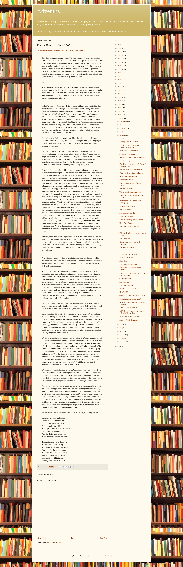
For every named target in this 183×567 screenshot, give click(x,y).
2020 (120, 66)
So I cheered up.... (125, 161)
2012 (120, 94)
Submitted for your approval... (129, 226)
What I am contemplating (128, 176)
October (123, 128)
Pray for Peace (124, 282)
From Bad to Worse (126, 258)
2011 (120, 97)
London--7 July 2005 (126, 285)
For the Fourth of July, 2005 (129, 308)
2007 (120, 111)
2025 (120, 48)
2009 (120, 104)
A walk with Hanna (126, 216)
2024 (120, 52)
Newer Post (42, 538)
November (124, 125)
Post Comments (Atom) (54, 542)
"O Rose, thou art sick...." (128, 206)
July (121, 139)
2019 (120, 69)
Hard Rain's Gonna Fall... (128, 289)
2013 (120, 90)
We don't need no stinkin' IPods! (130, 170)
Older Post (103, 538)
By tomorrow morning (127, 154)
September (124, 132)
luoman (95, 556)
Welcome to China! (126, 180)
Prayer (121, 230)
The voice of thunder (126, 247)
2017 (120, 76)
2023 (120, 55)
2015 (120, 83)
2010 (120, 101)
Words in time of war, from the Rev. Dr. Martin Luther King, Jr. (61, 51)
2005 (120, 118)
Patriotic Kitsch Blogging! (128, 320)
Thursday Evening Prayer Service (131, 220)
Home (73, 538)
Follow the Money (125, 209)
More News (123, 261)
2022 (120, 59)
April (122, 331)
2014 (120, 87)
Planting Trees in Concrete (128, 142)
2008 (120, 108)
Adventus (48, 11)
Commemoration (125, 279)
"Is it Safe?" (123, 292)
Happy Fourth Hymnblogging (129, 316)
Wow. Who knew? (125, 239)
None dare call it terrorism (128, 151)
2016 (120, 80)
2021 (120, 62)
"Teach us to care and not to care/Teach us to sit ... (129, 146)
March (122, 335)
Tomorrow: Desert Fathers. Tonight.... (132, 157)
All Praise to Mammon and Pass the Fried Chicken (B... (131, 312)
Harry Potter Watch (126, 223)
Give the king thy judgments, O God (132, 295)
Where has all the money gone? (130, 299)
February (123, 338)
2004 (120, 346)
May (121, 328)
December (123, 121)
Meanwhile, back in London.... (130, 254)
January (123, 342)
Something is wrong (126, 188)
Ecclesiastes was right (127, 213)
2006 (120, 115)
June (121, 324)
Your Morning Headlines (128, 264)
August (122, 135)
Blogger (110, 556)
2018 (120, 73)
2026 (120, 45)
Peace (121, 251)
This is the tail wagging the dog (130, 192)
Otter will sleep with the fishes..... (131, 173)
